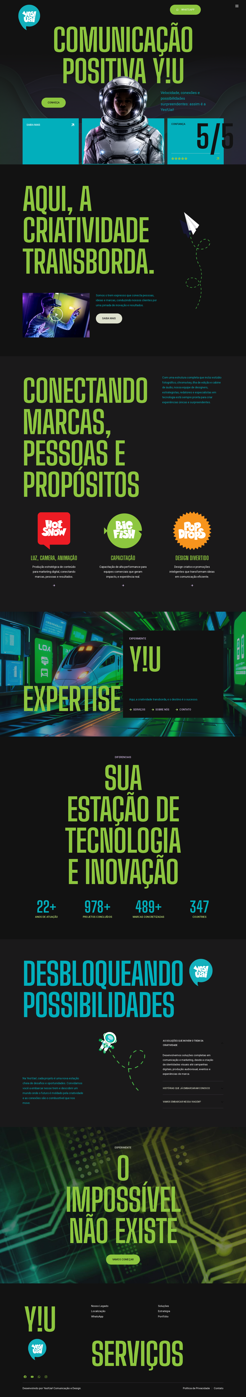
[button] (56, 340)
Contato (133, 7)
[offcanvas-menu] (237, 6)
